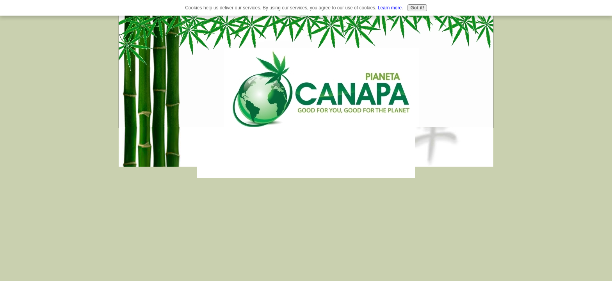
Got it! (417, 8)
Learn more (390, 8)
